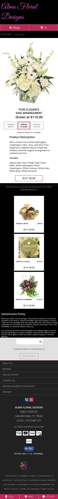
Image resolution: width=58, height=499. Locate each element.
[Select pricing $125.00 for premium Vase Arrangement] (36, 125)
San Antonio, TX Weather (15, 484)
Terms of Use (47, 489)
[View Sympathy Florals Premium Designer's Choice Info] (29, 247)
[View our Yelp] (31, 400)
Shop (14, 27)
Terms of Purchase (29, 489)
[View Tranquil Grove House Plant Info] (29, 209)
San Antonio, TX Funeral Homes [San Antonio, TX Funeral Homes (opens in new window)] (20, 476)
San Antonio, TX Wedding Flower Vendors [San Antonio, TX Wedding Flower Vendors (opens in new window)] (35, 480)
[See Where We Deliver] (29, 356)
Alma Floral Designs (19, 12)
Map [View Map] (29, 496)
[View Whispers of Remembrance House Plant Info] (29, 285)
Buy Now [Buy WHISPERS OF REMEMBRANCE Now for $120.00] (29, 305)
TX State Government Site (42, 484)
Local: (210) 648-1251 (29, 420)
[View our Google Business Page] (27, 400)
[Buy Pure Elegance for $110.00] (29, 178)
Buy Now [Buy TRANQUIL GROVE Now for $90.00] (29, 229)
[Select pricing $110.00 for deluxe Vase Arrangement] (24, 125)
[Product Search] (29, 342)
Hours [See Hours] (48, 496)
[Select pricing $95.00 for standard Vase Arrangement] (10, 125)
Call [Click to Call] (9, 496)
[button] (29, 449)
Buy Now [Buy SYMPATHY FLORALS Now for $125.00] (29, 267)
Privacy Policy (11, 489)
